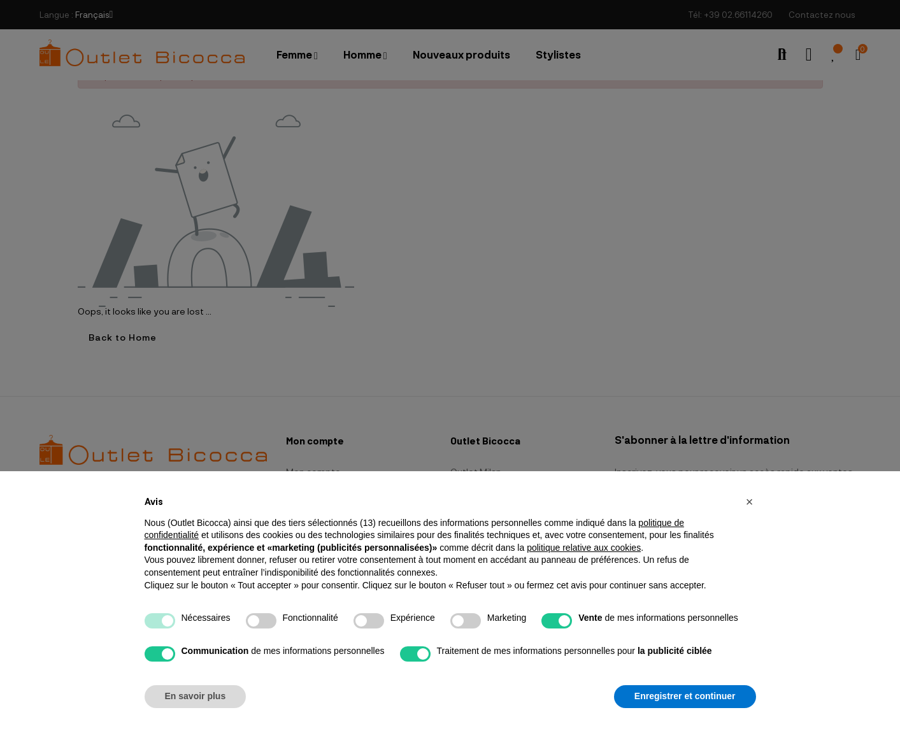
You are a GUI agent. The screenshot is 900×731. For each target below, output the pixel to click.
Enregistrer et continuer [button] (685, 696)
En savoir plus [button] (195, 696)
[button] (749, 502)
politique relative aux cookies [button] (584, 548)
